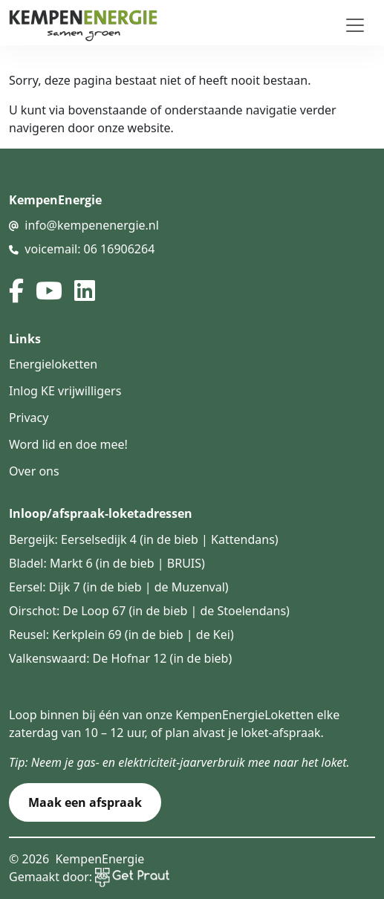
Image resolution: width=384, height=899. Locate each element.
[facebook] (16, 290)
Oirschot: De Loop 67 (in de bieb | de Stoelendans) (149, 611)
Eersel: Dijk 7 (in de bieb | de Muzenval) (119, 587)
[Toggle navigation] (355, 25)
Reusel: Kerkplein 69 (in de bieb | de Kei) (121, 634)
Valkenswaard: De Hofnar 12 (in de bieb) (120, 658)
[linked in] (84, 290)
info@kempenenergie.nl (92, 225)
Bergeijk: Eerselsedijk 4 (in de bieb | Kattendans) (144, 539)
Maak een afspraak (85, 802)
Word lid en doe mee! (68, 444)
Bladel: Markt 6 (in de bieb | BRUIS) (107, 563)
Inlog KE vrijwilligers (65, 391)
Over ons (34, 471)
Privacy (28, 417)
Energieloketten (53, 364)
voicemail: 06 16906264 (89, 249)
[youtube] (49, 290)
